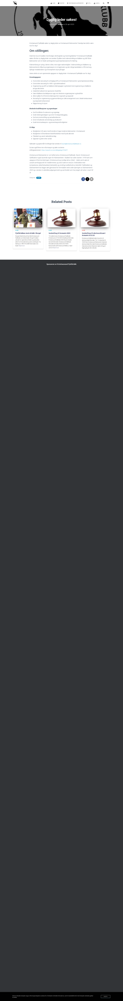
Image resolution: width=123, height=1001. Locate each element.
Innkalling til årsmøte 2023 (59, 233)
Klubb (38, 177)
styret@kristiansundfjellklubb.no (72, 144)
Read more (22, 245)
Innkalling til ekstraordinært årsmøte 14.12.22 (93, 234)
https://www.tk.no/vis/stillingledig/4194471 (55, 150)
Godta (105, 996)
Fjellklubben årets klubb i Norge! (28, 233)
